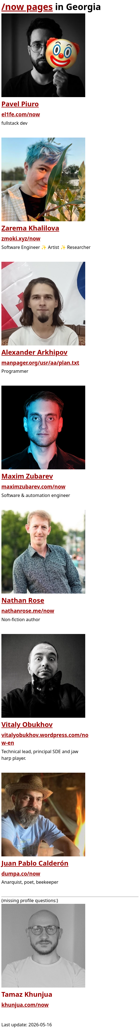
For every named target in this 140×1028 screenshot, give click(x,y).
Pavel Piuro (20, 103)
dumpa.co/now (20, 873)
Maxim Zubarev (27, 476)
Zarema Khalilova (30, 227)
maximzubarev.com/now (33, 486)
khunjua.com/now (25, 1004)
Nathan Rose (22, 600)
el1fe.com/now (20, 114)
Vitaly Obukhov (27, 724)
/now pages (27, 7)
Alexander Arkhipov (34, 352)
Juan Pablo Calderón (34, 863)
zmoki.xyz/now (21, 238)
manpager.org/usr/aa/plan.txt (40, 362)
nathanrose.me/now (27, 610)
